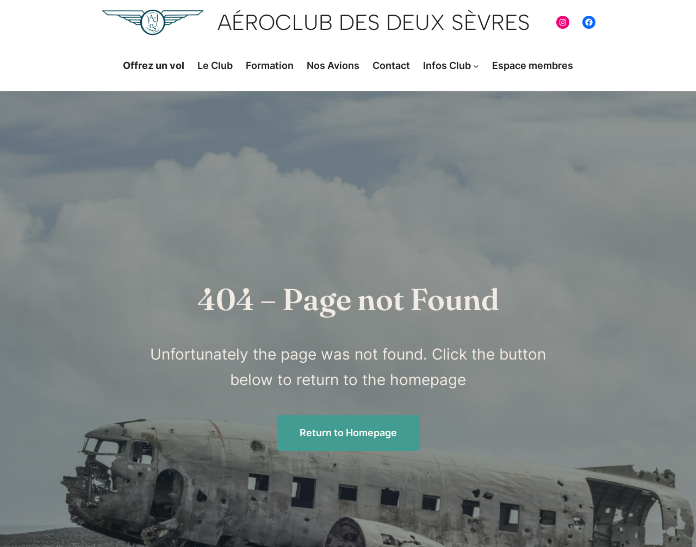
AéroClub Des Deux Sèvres (373, 22)
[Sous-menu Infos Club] (476, 66)
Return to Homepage (348, 432)
